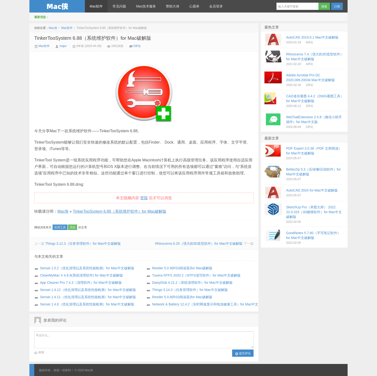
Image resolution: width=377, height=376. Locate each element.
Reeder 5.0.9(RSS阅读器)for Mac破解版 (182, 268)
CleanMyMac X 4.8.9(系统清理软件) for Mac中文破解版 (81, 275)
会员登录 (216, 6)
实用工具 (60, 227)
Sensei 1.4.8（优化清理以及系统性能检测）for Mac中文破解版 (87, 304)
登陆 (144, 198)
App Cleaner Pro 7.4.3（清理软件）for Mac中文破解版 (81, 282)
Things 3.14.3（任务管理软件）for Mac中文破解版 (190, 290)
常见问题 (119, 6)
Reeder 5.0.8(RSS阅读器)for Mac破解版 (182, 297)
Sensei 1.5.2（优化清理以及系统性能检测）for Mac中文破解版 (87, 268)
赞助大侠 (172, 6)
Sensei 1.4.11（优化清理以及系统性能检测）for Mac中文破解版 (88, 297)
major (63, 46)
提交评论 (243, 354)
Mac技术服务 (146, 6)
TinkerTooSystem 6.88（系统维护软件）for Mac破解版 (92, 38)
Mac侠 (57, 6)
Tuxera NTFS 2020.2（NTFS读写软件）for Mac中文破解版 (196, 275)
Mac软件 (96, 6)
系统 (72, 227)
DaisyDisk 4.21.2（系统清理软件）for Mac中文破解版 (192, 282)
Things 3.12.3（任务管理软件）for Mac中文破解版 (83, 243)
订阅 (337, 6)
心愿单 (194, 6)
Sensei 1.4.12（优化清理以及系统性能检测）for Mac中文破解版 (88, 290)
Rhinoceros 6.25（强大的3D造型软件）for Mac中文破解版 (199, 243)
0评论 (137, 46)
